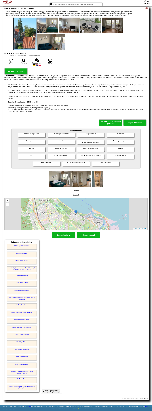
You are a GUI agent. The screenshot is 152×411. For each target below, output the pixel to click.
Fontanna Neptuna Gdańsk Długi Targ (21, 312)
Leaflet (135, 228)
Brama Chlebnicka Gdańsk (21, 320)
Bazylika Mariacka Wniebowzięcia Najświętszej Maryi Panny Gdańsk (22, 387)
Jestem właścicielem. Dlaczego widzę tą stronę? (51, 391)
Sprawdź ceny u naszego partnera (111, 122)
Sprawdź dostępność (16, 71)
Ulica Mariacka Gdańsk (21, 364)
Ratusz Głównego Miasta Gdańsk (21, 327)
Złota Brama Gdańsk (22, 357)
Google (28, 406)
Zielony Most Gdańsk (22, 275)
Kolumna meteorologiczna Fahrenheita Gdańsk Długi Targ (22, 298)
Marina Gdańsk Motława (22, 334)
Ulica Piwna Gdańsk (21, 379)
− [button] (7, 204)
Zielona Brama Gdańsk (21, 283)
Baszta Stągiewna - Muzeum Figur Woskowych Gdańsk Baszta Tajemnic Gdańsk (22, 268)
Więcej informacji (135, 123)
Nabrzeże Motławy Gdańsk (21, 290)
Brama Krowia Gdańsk (22, 260)
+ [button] (7, 201)
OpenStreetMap (143, 228)
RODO (147, 406)
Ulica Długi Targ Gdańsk (22, 305)
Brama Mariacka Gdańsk (22, 349)
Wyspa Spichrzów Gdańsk (21, 246)
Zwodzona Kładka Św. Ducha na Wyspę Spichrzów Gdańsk (22, 372)
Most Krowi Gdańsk (21, 253)
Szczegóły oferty (63, 235)
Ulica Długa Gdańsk (21, 342)
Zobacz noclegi (89, 235)
